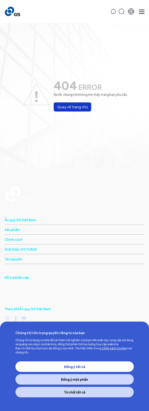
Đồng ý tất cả (74, 367)
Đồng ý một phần (74, 379)
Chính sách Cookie (114, 348)
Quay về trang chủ (72, 106)
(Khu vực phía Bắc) (33, 297)
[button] (131, 11)
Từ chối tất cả (74, 392)
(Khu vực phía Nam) (31, 287)
